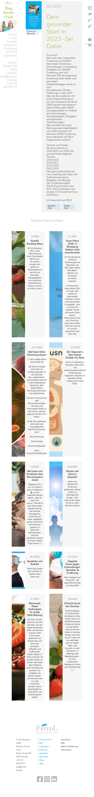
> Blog (40, 763)
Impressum (65, 739)
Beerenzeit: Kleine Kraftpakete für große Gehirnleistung (34, 609)
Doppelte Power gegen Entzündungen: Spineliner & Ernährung (72, 566)
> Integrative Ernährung (43, 748)
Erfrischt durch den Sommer (72, 605)
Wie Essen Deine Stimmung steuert (37, 353)
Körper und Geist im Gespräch (72, 473)
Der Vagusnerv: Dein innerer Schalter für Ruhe (75, 354)
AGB (63, 743)
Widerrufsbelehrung (69, 746)
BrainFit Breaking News (35, 242)
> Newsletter (43, 756)
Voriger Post (67, 206)
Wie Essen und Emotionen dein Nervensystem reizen (35, 475)
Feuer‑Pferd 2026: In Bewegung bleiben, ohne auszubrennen (72, 246)
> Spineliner (43, 753)
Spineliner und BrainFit (34, 562)
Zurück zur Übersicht (31, 32)
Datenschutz (66, 749)
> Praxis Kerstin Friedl (44, 741)
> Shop (41, 760)
